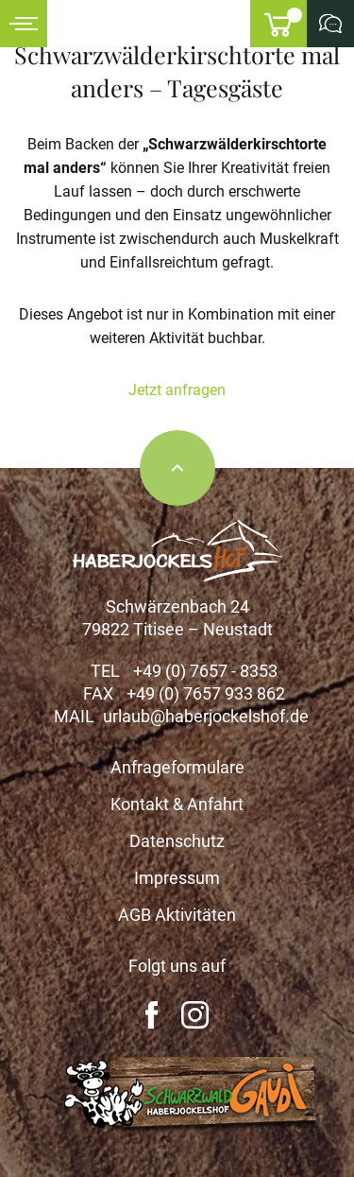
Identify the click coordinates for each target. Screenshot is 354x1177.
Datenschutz (177, 841)
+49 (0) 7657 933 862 (205, 693)
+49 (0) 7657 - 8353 (205, 671)
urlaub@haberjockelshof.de (206, 716)
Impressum (177, 878)
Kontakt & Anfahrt (177, 804)
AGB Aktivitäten (177, 915)
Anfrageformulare (177, 767)
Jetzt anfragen (177, 390)
